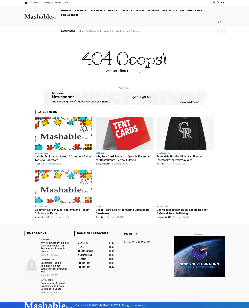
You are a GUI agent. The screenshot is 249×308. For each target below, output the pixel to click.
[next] (222, 31)
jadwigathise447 (103, 163)
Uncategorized (41, 153)
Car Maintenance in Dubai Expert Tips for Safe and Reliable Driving (183, 211)
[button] (220, 22)
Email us (130, 234)
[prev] (217, 31)
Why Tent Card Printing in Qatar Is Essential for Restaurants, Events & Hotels (123, 158)
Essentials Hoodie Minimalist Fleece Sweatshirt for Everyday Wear (180, 158)
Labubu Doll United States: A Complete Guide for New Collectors (109, 31)
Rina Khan (39, 163)
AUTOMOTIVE (41, 206)
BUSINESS (100, 153)
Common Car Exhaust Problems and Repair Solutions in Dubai (52, 285)
